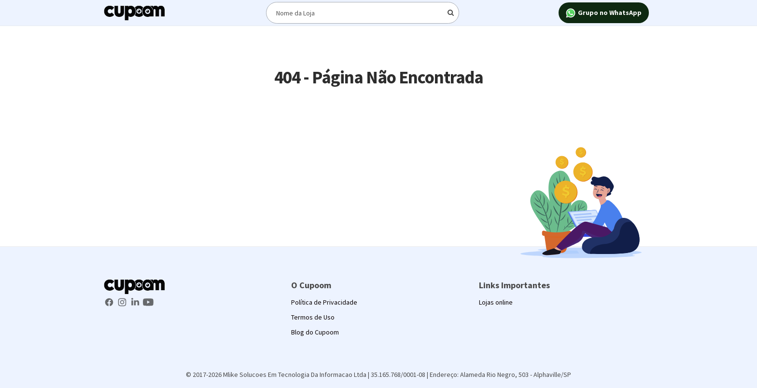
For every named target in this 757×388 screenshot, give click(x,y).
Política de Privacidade (324, 302)
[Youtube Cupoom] (148, 301)
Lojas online (496, 302)
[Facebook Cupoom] (109, 301)
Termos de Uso (313, 317)
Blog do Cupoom (315, 332)
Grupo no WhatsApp (604, 13)
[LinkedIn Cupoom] (135, 301)
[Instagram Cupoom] (122, 301)
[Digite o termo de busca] (362, 13)
